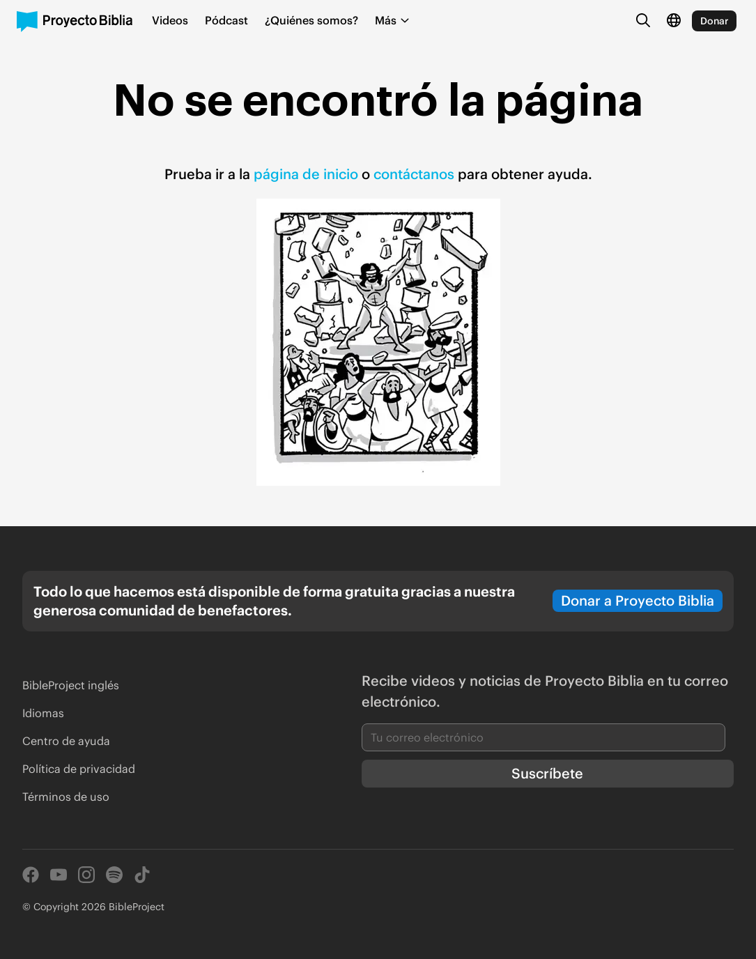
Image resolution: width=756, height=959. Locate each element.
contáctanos (415, 174)
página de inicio (306, 174)
